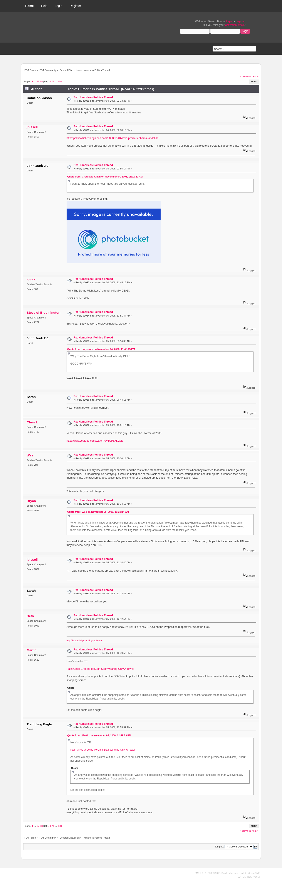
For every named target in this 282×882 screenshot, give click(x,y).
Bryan (31, 501)
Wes (30, 455)
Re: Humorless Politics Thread (93, 97)
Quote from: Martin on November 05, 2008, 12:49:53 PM (99, 735)
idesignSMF (254, 873)
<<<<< (31, 279)
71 (53, 81)
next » (255, 76)
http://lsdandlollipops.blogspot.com (84, 640)
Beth (30, 616)
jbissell (32, 127)
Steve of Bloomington (43, 312)
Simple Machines (230, 873)
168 (60, 81)
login (229, 21)
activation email (234, 25)
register (240, 21)
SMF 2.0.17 (200, 873)
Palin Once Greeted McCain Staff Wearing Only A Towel (100, 668)
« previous (245, 76)
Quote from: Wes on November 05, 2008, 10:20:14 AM (98, 512)
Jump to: (219, 846)
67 (38, 81)
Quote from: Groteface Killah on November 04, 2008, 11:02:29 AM (105, 176)
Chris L (32, 422)
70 (49, 81)
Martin (31, 650)
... (35, 81)
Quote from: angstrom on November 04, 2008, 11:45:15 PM (101, 349)
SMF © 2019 (214, 873)
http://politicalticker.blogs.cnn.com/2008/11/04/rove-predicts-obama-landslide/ (113, 138)
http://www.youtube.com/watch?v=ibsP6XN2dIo (95, 440)
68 (41, 81)
